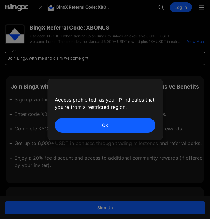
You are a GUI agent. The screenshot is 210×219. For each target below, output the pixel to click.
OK (105, 125)
